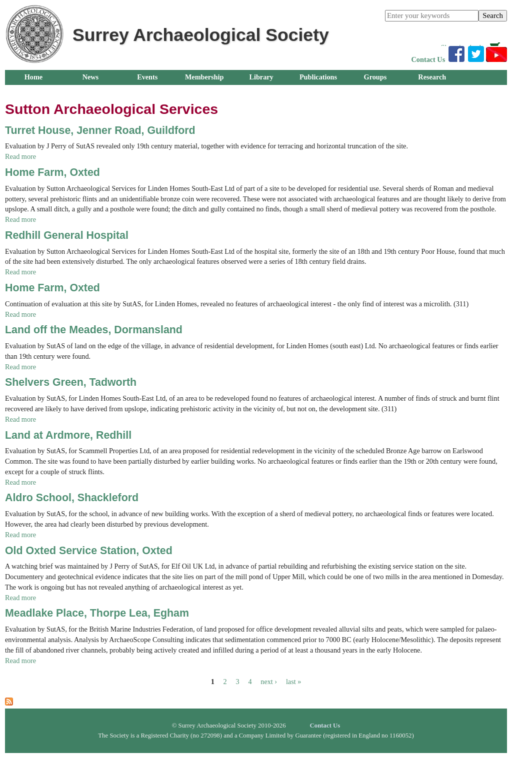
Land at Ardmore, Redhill (68, 435)
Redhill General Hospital (66, 235)
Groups (375, 77)
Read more (20, 156)
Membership (204, 77)
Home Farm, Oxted (52, 172)
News (90, 77)
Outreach (33, 92)
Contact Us (429, 59)
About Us (90, 92)
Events (147, 77)
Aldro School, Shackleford (71, 498)
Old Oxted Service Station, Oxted (88, 551)
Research (432, 77)
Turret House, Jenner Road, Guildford (100, 130)
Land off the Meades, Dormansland (93, 330)
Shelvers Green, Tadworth (70, 382)
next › (268, 682)
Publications (318, 77)
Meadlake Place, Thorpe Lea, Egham (97, 613)
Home (33, 77)
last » (293, 682)
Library (261, 77)
